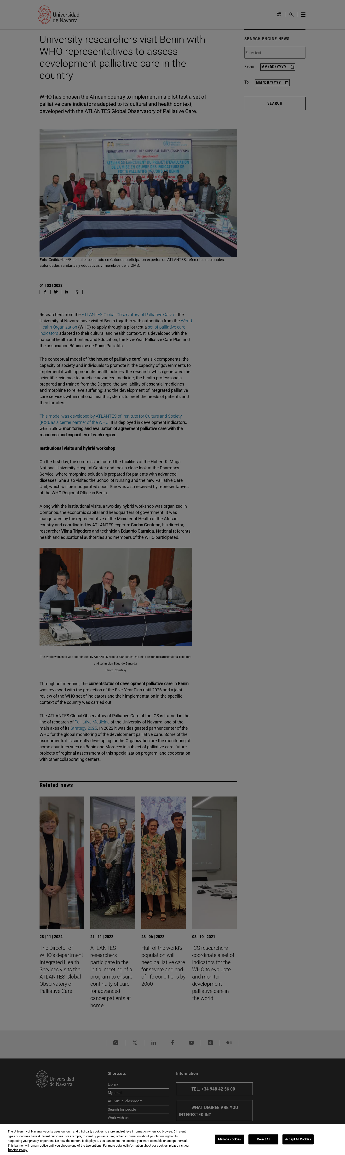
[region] (172, 1139)
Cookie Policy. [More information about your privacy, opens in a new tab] (18, 1150)
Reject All (263, 1139)
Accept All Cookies (298, 1139)
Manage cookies (229, 1139)
